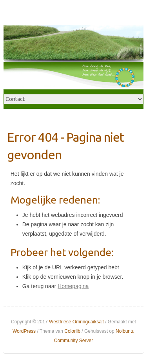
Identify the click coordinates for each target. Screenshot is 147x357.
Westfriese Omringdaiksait (76, 322)
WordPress (24, 331)
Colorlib (72, 331)
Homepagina (73, 286)
